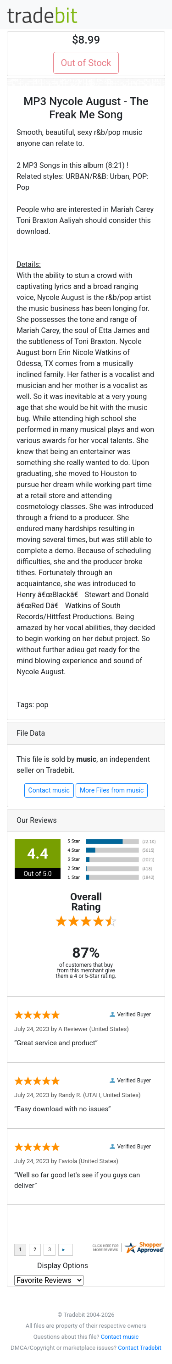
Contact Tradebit (139, 1347)
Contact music (49, 790)
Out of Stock (86, 62)
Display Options (62, 1265)
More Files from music (112, 790)
